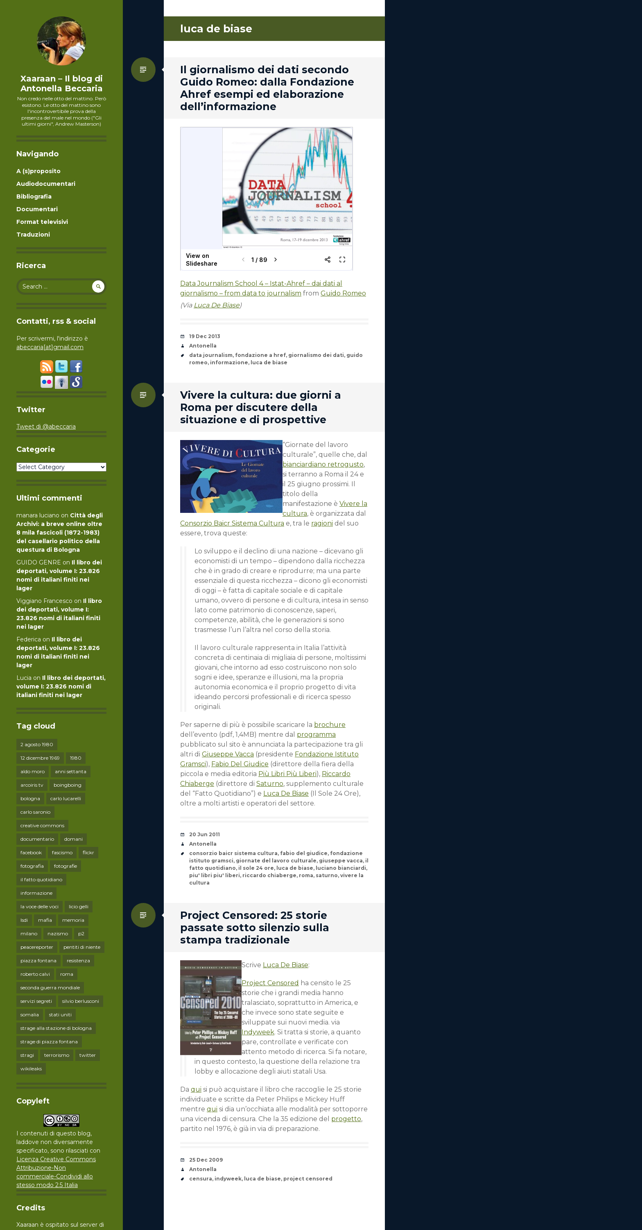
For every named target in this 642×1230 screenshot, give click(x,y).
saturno (327, 875)
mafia (45, 920)
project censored (307, 1179)
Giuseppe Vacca (228, 754)
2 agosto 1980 (36, 744)
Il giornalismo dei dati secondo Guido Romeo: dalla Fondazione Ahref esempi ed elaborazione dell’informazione (267, 88)
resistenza (78, 960)
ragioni (322, 523)
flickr (88, 852)
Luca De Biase (217, 305)
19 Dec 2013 (204, 336)
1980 (75, 758)
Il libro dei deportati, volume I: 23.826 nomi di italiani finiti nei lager (61, 686)
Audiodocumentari (45, 183)
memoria (73, 920)
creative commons (42, 825)
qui (196, 1089)
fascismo (62, 852)
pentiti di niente (81, 947)
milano (28, 933)
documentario (37, 839)
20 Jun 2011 (204, 834)
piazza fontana (38, 960)
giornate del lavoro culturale (276, 861)
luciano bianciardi (341, 868)
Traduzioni (33, 234)
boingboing (67, 785)
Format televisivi (42, 222)
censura (200, 1179)
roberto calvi (35, 974)
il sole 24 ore (256, 868)
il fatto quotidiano (41, 879)
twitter (87, 1055)
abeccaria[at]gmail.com (50, 347)
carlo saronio (35, 812)
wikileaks (31, 1068)
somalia (29, 1014)
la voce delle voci (39, 906)
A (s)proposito (38, 171)
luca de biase (269, 362)
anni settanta (70, 771)
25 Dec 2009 (206, 1160)
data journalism (211, 355)
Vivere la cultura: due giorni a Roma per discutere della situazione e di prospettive (260, 407)
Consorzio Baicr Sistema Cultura (232, 523)
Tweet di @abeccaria (46, 426)
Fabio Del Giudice (240, 764)
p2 (81, 933)
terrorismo (56, 1055)
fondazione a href (260, 355)
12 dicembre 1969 (40, 758)
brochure (330, 725)
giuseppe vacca (341, 861)
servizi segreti (36, 1001)
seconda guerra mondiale (50, 987)
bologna (30, 798)
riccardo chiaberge (269, 875)
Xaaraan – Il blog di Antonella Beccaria (61, 83)
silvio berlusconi (80, 1001)
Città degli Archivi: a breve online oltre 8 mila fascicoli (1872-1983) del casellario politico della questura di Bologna (59, 532)
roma (66, 974)
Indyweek (258, 1032)
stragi (27, 1055)
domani (73, 839)
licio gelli (78, 906)
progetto (346, 1119)
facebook (31, 852)
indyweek (228, 1179)
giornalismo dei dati (316, 355)
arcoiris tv (31, 785)
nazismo (57, 933)
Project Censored (270, 983)
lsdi (24, 920)
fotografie (65, 866)
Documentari (37, 209)
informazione (36, 893)
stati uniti (60, 1014)
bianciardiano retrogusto (323, 464)
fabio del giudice (304, 853)
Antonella (203, 346)
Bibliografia (34, 196)
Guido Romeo (343, 293)
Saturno (269, 784)
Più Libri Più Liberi (287, 774)
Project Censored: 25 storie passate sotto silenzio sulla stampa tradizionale (254, 927)
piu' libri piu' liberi (214, 875)
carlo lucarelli (65, 798)
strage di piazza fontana (49, 1041)
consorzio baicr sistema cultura (233, 853)
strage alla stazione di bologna (56, 1028)
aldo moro (32, 771)
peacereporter (36, 947)
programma (316, 734)
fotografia (32, 866)
